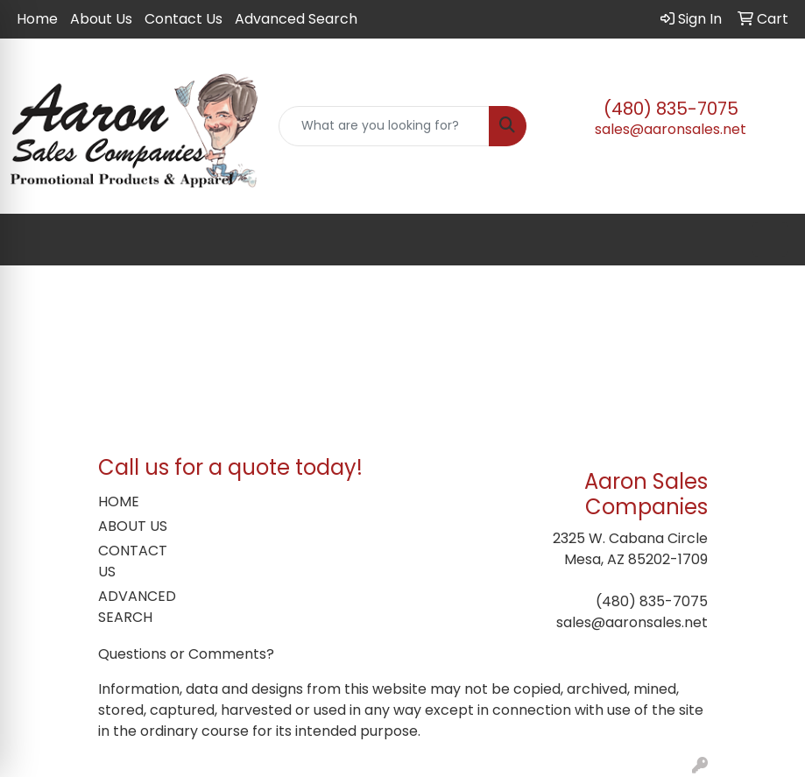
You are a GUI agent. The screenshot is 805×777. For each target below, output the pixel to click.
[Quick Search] (384, 126)
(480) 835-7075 (671, 108)
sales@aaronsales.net (670, 129)
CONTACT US (132, 561)
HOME (118, 501)
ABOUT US (132, 526)
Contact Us (183, 19)
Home (37, 19)
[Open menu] (769, 239)
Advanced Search (296, 19)
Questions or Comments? (186, 654)
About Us (101, 19)
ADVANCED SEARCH (137, 606)
